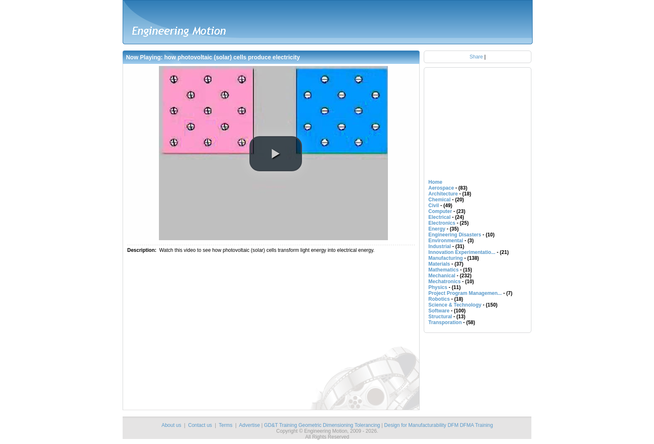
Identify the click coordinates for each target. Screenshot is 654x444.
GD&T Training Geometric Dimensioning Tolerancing (322, 425)
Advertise (249, 425)
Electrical (439, 217)
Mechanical (441, 276)
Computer (440, 211)
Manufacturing (445, 258)
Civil (433, 205)
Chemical (439, 200)
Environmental (445, 241)
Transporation (445, 322)
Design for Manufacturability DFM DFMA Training (438, 425)
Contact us (200, 425)
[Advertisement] (232, 333)
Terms (226, 425)
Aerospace (441, 188)
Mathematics (443, 270)
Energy (436, 229)
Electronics (441, 223)
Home (435, 182)
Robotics (439, 299)
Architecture (443, 194)
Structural (440, 317)
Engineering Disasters (454, 235)
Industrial (439, 246)
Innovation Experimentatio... (462, 252)
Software (439, 311)
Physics (437, 287)
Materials (439, 264)
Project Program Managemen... (465, 293)
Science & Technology (454, 305)
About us (171, 425)
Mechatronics (444, 281)
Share (476, 57)
